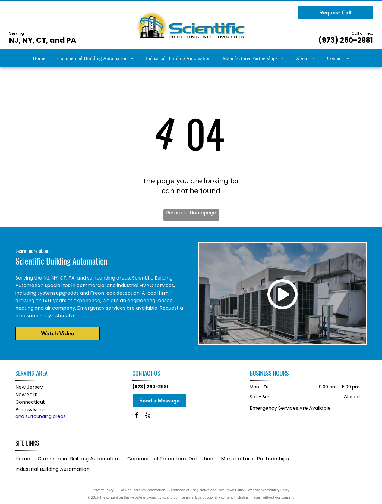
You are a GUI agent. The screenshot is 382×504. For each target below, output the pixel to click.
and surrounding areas (40, 416)
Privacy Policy (103, 489)
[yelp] (147, 416)
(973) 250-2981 (345, 40)
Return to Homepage (191, 212)
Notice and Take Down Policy (222, 489)
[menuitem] (39, 58)
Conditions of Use (182, 489)
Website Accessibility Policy (268, 489)
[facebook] (136, 416)
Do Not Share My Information (142, 489)
